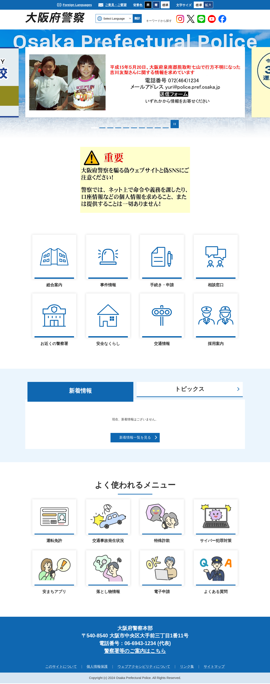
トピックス (190, 389)
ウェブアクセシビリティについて (144, 667)
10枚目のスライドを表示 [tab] (165, 127)
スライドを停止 (174, 124)
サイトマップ (214, 667)
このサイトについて (61, 667)
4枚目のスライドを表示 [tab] (118, 127)
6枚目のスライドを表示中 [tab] (134, 127)
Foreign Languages (77, 5)
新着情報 (80, 391)
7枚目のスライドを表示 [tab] (142, 127)
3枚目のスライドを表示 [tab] (110, 127)
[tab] (80, 392)
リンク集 (187, 667)
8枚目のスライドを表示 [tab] (150, 127)
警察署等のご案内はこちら (135, 651)
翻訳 (137, 18)
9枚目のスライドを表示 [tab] (157, 127)
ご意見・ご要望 (116, 5)
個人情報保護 (97, 667)
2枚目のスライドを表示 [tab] (102, 127)
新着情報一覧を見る (135, 437)
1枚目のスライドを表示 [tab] (94, 127)
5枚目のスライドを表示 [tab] (126, 127)
